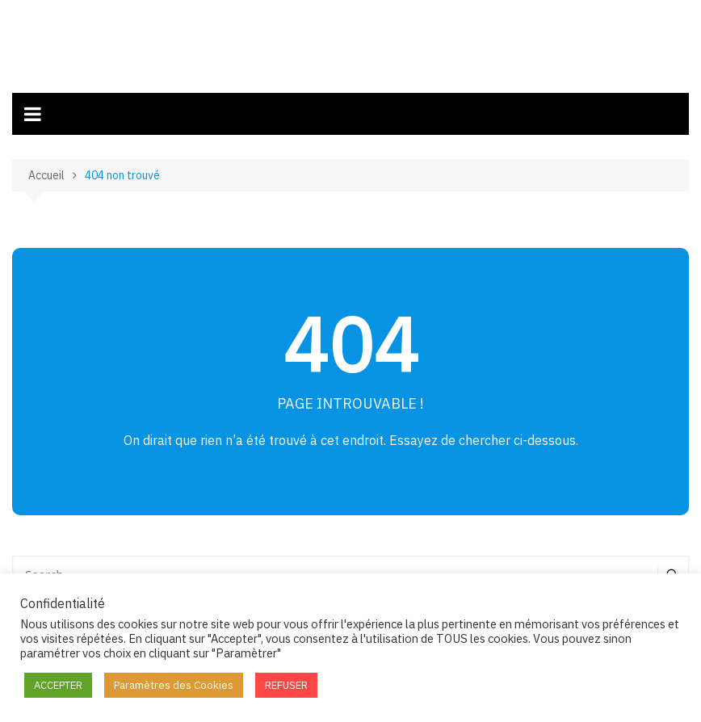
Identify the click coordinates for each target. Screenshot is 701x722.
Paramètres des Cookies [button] (173, 685)
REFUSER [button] (286, 685)
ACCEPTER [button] (58, 685)
